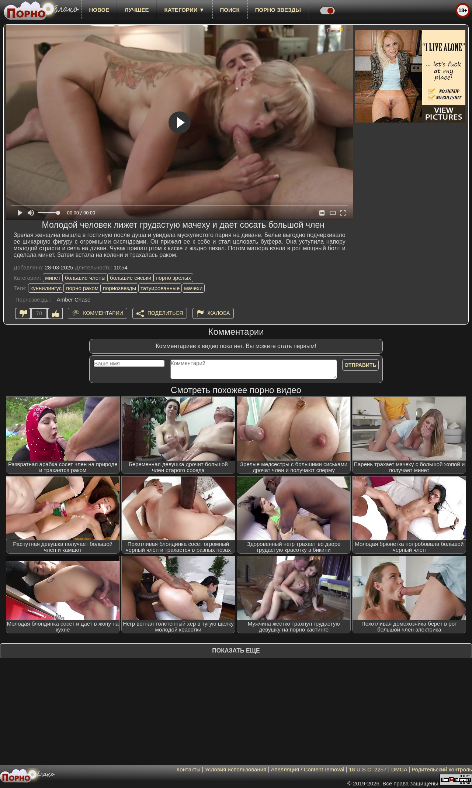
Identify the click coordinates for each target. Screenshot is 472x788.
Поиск (230, 10)
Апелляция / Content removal (307, 769)
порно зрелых (173, 278)
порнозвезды (119, 288)
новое (99, 10)
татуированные (160, 288)
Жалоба (219, 313)
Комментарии (103, 313)
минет (52, 278)
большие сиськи (130, 278)
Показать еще (236, 650)
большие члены (85, 278)
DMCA (399, 769)
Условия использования (236, 769)
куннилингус (46, 288)
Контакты (189, 769)
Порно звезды (278, 10)
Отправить (360, 365)
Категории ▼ (184, 10)
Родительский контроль (442, 769)
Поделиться (165, 313)
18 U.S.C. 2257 (368, 769)
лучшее (137, 10)
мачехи (193, 288)
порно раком (82, 288)
